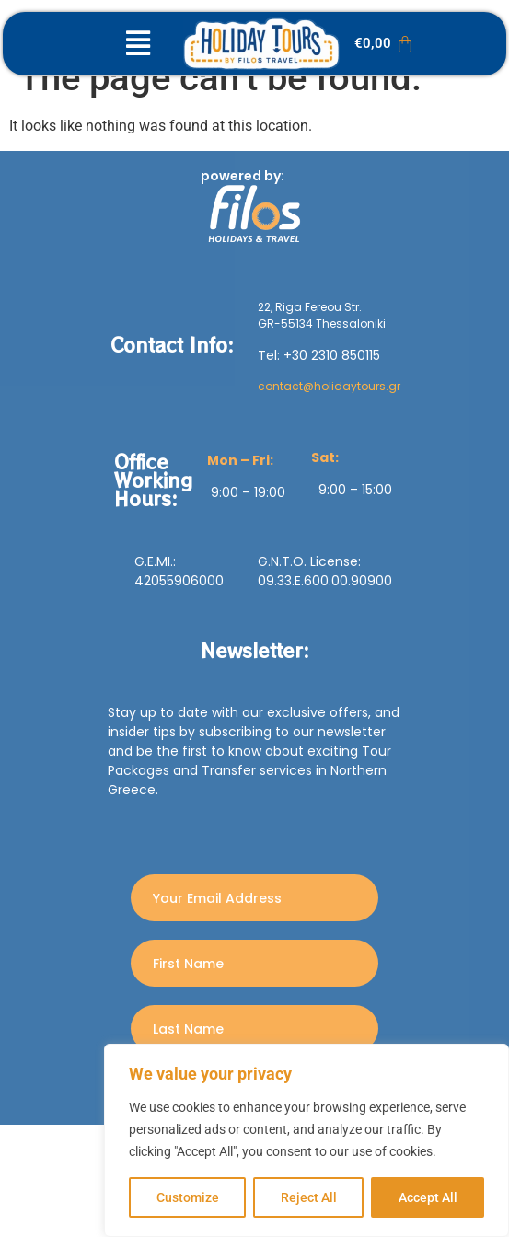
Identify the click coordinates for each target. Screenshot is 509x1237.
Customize (187, 1197)
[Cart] (384, 44)
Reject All (309, 1197)
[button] (138, 44)
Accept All (428, 1197)
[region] (306, 1140)
